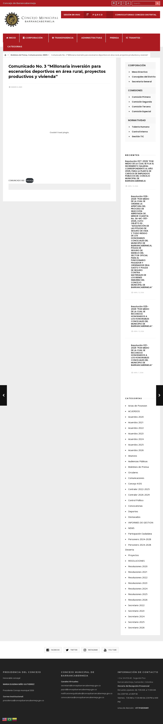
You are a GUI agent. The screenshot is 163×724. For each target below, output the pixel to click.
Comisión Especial (141, 108)
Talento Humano (140, 123)
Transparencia (63, 34)
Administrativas (91, 34)
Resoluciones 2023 (137, 579)
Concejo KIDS (135, 480)
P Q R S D (92, 14)
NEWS (45, 52)
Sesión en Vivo (67, 14)
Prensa (114, 34)
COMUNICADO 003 (17, 176)
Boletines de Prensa (19, 52)
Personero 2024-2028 (139, 536)
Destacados (134, 513)
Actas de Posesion (137, 402)
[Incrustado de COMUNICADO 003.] (59, 129)
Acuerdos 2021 (136, 419)
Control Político (135, 497)
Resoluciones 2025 (137, 591)
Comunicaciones (35, 52)
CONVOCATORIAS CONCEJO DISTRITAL (131, 14)
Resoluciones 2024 (137, 585)
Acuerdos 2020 (136, 413)
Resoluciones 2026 (137, 596)
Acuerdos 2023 (136, 430)
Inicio (11, 34)
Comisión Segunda (142, 98)
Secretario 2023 (136, 607)
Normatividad (137, 117)
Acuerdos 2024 (136, 435)
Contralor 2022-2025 (139, 486)
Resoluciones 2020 (137, 563)
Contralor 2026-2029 (139, 491)
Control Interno (140, 128)
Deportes (133, 508)
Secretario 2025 (136, 618)
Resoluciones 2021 (137, 568)
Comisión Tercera (141, 103)
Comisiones (135, 87)
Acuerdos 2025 (136, 441)
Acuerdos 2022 (136, 424)
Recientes (132, 152)
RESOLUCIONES (136, 557)
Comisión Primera (141, 93)
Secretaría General (142, 78)
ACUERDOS (134, 408)
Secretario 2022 (136, 602)
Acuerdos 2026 (136, 447)
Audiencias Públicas (138, 458)
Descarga (30, 176)
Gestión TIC (138, 133)
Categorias (14, 43)
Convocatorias (135, 502)
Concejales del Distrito (144, 73)
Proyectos (133, 552)
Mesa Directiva (139, 68)
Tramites (133, 34)
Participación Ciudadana (140, 530)
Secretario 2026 (136, 624)
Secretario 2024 (136, 613)
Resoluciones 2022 (137, 574)
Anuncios (132, 452)
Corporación (33, 34)
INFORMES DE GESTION (140, 519)
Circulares (133, 469)
